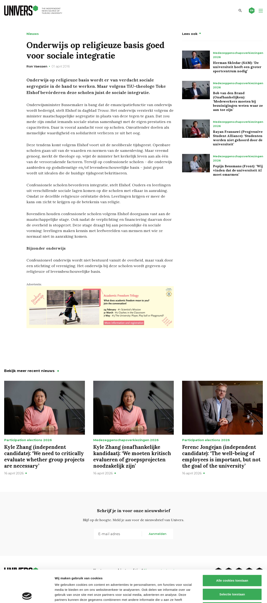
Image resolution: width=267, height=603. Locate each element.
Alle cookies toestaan (232, 548)
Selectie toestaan (232, 562)
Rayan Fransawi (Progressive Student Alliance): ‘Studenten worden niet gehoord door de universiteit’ (238, 137)
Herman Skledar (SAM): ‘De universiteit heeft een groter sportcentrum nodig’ (237, 67)
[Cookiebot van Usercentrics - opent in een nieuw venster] (27, 595)
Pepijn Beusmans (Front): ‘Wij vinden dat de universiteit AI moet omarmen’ (238, 170)
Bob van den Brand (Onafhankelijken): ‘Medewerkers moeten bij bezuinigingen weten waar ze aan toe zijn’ (238, 101)
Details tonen (225, 595)
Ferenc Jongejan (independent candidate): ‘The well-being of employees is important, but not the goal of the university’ (221, 456)
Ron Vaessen (36, 66)
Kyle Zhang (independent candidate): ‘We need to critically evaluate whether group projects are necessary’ (44, 456)
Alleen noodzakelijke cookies (232, 575)
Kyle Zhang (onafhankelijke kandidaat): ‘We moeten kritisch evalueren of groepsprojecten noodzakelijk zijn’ (132, 456)
